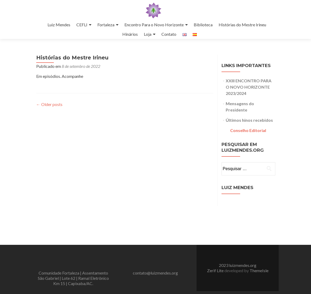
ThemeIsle (259, 231)
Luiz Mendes (59, 24)
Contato (168, 34)
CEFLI (81, 24)
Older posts (49, 104)
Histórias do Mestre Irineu (242, 24)
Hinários (130, 34)
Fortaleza (105, 24)
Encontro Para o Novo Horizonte (154, 24)
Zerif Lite (215, 231)
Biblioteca (203, 24)
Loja (147, 34)
